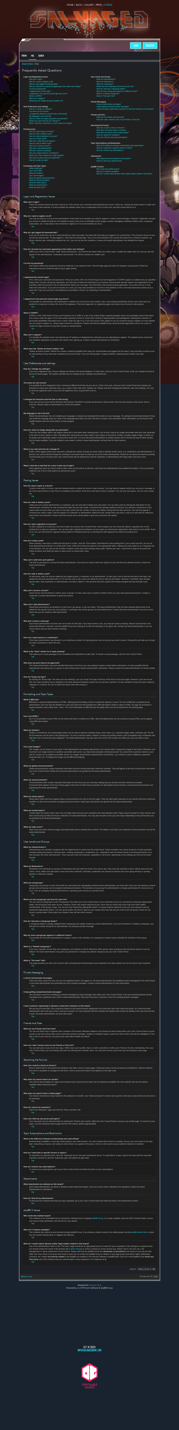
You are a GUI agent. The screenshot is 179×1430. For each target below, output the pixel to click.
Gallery (88, 5)
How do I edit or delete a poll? (40, 143)
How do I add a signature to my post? (43, 136)
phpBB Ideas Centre (139, 1232)
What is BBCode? (36, 168)
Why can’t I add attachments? (40, 148)
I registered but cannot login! (40, 91)
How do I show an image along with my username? (48, 119)
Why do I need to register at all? (41, 82)
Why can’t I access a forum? (40, 146)
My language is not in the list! (40, 116)
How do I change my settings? (40, 109)
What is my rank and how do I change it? (44, 121)
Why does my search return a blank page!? (112, 133)
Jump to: (133, 1269)
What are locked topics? (38, 185)
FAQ (32, 55)
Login (135, 45)
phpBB (79, 1288)
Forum (108, 5)
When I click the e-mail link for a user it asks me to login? (50, 123)
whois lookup (75, 1249)
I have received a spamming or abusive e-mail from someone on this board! (124, 109)
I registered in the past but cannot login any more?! (48, 94)
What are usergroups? (104, 84)
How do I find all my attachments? (109, 161)
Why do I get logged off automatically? (43, 84)
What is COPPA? (35, 96)
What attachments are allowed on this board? (113, 159)
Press (99, 5)
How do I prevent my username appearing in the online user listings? (55, 86)
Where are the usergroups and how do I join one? (115, 86)
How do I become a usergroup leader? (111, 89)
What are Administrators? (106, 79)
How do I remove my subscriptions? (110, 150)
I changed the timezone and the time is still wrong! (48, 114)
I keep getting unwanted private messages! (112, 107)
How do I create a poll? (38, 139)
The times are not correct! (39, 111)
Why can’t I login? (36, 79)
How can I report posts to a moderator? (44, 153)
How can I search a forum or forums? (110, 128)
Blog (79, 5)
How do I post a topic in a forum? (41, 131)
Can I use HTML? (36, 171)
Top (32, 210)
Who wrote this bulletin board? (107, 169)
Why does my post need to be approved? (44, 158)
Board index (27, 64)
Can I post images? (36, 176)
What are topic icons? (37, 187)
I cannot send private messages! (108, 104)
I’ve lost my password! (37, 89)
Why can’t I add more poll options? (42, 141)
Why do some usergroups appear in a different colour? (117, 91)
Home (70, 5)
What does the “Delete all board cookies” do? (46, 101)
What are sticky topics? (38, 183)
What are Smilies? (36, 173)
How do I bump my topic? (38, 160)
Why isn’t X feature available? (107, 171)
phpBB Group (97, 1218)
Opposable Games (90, 1375)
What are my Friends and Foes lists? (110, 117)
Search (41, 55)
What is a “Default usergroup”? (108, 94)
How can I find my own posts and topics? (111, 137)
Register (150, 45)
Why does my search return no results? (111, 130)
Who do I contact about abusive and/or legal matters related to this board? (124, 174)
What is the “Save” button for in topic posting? (46, 155)
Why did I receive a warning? (40, 151)
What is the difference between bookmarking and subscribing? (119, 146)
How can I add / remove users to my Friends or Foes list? (118, 120)
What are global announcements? (42, 178)
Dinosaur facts (95, 1285)
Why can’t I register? (37, 98)
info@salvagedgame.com (89, 1350)
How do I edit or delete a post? (40, 134)
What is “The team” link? (105, 96)
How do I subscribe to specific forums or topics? (114, 148)
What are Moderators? (104, 82)
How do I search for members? (108, 135)
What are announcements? (39, 180)
